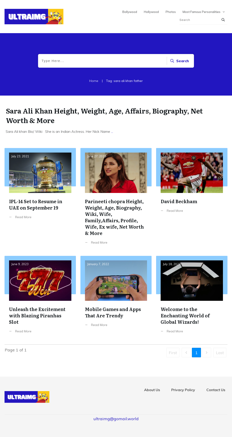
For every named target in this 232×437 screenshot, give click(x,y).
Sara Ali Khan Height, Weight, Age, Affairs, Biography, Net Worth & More (104, 115)
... (112, 131)
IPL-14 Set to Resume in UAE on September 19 (40, 199)
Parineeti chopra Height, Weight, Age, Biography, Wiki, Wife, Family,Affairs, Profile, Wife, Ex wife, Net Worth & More (116, 199)
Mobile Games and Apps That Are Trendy (116, 298)
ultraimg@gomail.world (116, 418)
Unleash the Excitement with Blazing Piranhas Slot (40, 298)
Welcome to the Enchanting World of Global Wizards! (191, 298)
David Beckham (191, 199)
